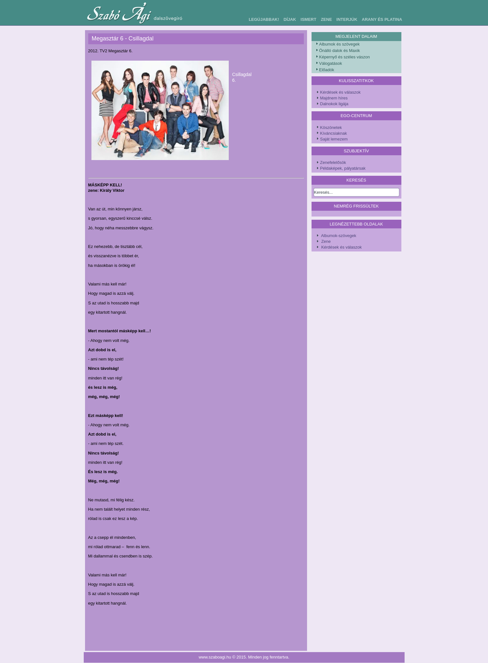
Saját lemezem (334, 139)
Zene (326, 19)
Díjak (290, 19)
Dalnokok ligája (334, 103)
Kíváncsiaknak (333, 133)
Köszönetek (331, 127)
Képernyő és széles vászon (344, 57)
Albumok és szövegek (339, 44)
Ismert (308, 19)
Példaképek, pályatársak (343, 168)
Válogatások (330, 63)
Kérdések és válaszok (340, 92)
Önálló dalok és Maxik (339, 50)
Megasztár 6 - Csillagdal (123, 38)
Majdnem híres (334, 98)
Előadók (326, 69)
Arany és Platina (382, 19)
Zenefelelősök (333, 162)
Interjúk (347, 19)
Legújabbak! (264, 19)
